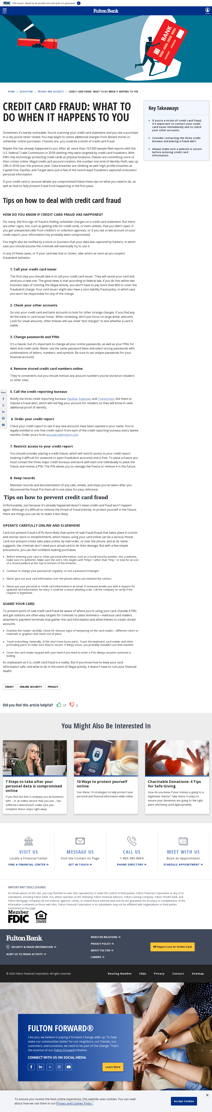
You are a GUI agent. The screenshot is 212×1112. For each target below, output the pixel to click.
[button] (4, 10)
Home (11, 91)
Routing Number (120, 973)
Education (26, 91)
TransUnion (106, 399)
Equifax (72, 399)
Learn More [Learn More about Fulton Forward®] (113, 1066)
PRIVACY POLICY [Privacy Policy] (102, 943)
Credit (9, 686)
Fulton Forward (64, 1049)
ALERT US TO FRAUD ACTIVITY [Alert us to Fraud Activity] (27, 954)
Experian (85, 399)
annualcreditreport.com (62, 435)
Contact (178, 973)
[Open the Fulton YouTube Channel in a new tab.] (68, 1066)
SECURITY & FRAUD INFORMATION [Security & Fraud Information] (34, 947)
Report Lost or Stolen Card (172, 946)
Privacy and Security (51, 91)
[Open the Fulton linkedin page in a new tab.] (40, 1066)
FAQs (143, 973)
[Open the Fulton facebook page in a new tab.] (31, 1066)
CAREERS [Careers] (97, 956)
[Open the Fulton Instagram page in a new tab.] (59, 1066)
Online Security (31, 686)
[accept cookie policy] (184, 1101)
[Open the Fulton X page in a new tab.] (50, 1066)
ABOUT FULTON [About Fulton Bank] (102, 949)
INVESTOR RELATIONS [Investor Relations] (106, 937)
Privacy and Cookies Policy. (75, 1103)
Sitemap (198, 973)
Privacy (53, 686)
